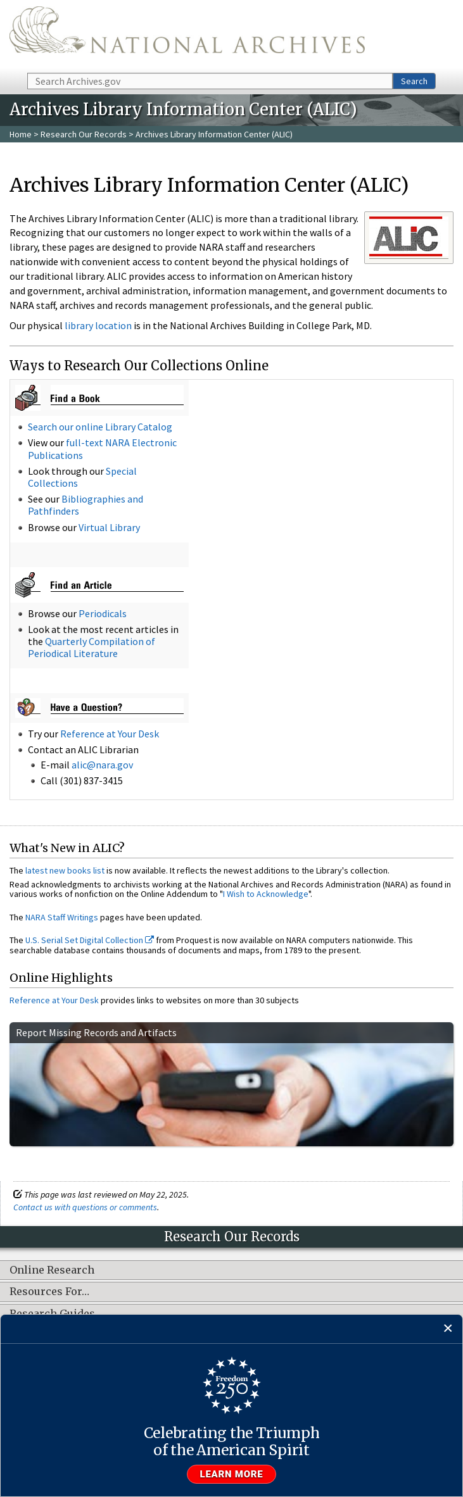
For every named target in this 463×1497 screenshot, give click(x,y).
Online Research (52, 1270)
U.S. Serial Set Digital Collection (89, 940)
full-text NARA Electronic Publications (102, 448)
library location (98, 325)
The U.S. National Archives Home (187, 35)
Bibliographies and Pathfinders (85, 504)
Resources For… (49, 1292)
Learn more (231, 1474)
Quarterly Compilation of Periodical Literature (91, 647)
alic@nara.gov (102, 764)
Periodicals (103, 613)
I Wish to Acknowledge (265, 893)
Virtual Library (109, 527)
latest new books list (65, 870)
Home (21, 134)
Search (414, 81)
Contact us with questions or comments (85, 1207)
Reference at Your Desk (109, 733)
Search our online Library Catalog (100, 426)
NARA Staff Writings (61, 917)
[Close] (448, 1329)
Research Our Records (84, 134)
